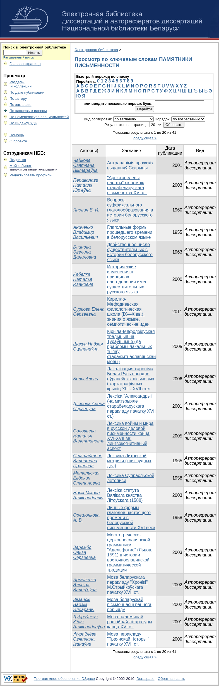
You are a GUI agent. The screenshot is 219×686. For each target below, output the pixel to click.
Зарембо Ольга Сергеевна (84, 552)
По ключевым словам (28, 111)
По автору (18, 98)
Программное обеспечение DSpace (64, 679)
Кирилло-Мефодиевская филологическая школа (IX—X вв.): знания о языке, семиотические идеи (128, 312)
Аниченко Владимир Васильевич (85, 232)
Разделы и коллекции (20, 84)
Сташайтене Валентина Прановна (87, 460)
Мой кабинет (20, 166)
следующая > (145, 138)
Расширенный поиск (18, 57)
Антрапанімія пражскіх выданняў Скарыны (130, 165)
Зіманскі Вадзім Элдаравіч (83, 604)
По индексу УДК (23, 123)
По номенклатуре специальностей (39, 117)
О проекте (18, 141)
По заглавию (20, 105)
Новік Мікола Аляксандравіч (88, 495)
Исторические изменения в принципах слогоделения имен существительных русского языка (127, 279)
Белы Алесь (85, 378)
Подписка (17, 160)
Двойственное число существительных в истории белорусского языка (130, 252)
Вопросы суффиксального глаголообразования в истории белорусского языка (130, 210)
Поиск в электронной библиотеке (34, 47)
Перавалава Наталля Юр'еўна (85, 185)
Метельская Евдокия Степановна (86, 478)
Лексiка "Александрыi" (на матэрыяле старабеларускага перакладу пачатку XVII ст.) (131, 406)
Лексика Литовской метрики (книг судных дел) (129, 460)
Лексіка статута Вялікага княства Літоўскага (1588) (125, 495)
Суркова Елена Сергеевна (88, 312)
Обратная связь (171, 679)
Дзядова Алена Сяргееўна (89, 406)
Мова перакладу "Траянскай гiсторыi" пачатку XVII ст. (128, 639)
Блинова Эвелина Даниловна (84, 252)
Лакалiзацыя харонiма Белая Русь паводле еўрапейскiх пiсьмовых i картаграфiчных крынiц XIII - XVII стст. (130, 378)
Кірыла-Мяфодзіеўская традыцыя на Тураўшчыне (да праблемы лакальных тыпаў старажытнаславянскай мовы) (131, 346)
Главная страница (25, 64)
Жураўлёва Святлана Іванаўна (84, 639)
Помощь (16, 135)
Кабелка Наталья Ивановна (83, 279)
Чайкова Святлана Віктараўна (85, 165)
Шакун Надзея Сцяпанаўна (88, 346)
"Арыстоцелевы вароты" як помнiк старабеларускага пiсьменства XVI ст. (127, 185)
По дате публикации (26, 92)
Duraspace (145, 679)
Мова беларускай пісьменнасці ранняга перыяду (129, 604)
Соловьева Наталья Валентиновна (88, 436)
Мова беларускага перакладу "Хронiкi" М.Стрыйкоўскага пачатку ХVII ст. (127, 585)
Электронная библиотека (96, 50)
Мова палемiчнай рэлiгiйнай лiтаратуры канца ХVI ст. (129, 621)
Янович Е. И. (86, 210)
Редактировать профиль (30, 175)
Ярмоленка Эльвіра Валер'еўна (85, 584)
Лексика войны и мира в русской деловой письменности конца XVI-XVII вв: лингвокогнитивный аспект (130, 436)
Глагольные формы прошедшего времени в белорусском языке (129, 232)
